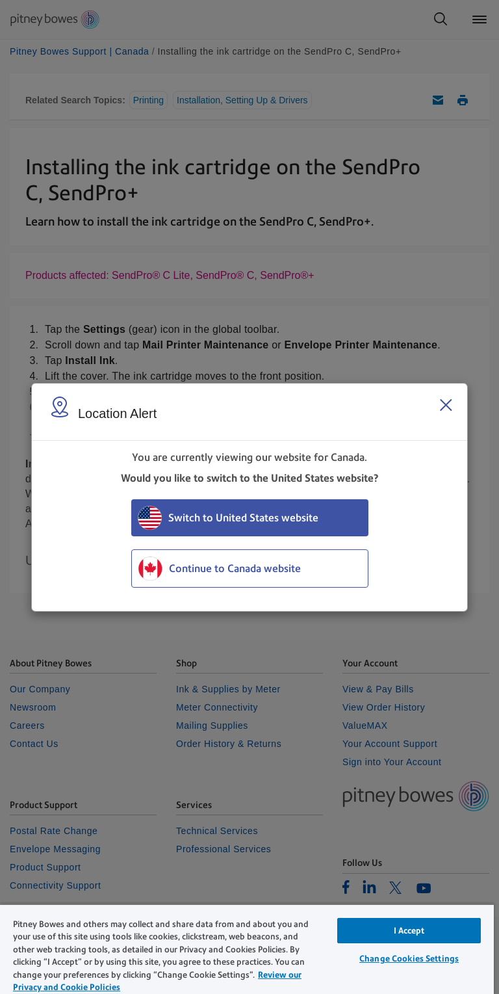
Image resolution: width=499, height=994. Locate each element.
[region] (247, 949)
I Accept (409, 930)
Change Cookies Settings (409, 958)
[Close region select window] (445, 405)
